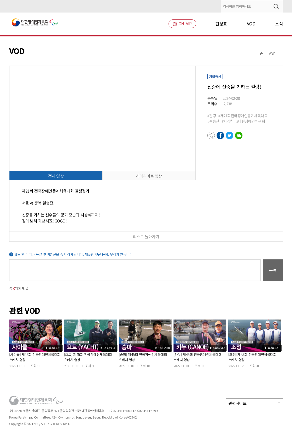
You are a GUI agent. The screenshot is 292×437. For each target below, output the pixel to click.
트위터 (229, 135)
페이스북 (220, 135)
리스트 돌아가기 (146, 236)
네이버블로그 (238, 135)
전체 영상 (55, 176)
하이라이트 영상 (149, 176)
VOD (251, 23)
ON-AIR (182, 23)
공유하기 (211, 135)
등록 (273, 270)
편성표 (221, 23)
